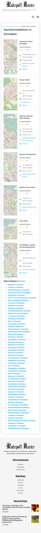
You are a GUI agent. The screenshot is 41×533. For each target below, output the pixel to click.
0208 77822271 (27, 171)
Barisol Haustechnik (27, 154)
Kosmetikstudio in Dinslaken (18, 358)
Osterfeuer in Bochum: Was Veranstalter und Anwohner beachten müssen (16, 507)
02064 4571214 (27, 99)
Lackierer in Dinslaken (15, 287)
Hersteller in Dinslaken (16, 337)
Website (24, 69)
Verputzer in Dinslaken (16, 397)
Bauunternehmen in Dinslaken (18, 300)
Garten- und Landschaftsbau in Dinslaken (22, 298)
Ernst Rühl (23, 221)
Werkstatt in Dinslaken (15, 334)
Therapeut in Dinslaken (16, 415)
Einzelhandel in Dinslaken (16, 384)
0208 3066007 (26, 266)
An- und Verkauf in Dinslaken (18, 405)
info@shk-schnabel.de (28, 269)
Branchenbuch (11, 26)
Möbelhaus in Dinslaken (16, 345)
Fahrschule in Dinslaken (16, 381)
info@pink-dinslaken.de (29, 207)
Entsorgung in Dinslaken (16, 347)
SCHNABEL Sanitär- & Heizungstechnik (27, 246)
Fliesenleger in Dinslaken (16, 324)
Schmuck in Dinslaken (15, 353)
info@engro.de (26, 102)
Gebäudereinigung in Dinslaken (18, 290)
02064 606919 (26, 204)
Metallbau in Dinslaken (16, 305)
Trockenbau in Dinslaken (16, 316)
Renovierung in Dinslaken (16, 394)
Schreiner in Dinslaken (15, 342)
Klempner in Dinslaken (15, 308)
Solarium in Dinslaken (15, 418)
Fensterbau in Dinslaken (16, 303)
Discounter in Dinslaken (16, 389)
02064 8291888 (27, 60)
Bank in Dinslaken (14, 373)
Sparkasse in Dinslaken (16, 376)
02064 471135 (26, 135)
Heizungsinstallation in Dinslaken (19, 311)
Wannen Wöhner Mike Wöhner (26, 117)
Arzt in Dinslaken (14, 366)
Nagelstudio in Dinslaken (16, 360)
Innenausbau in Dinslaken (17, 339)
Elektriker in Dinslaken (15, 326)
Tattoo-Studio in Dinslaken (17, 410)
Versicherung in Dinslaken (17, 379)
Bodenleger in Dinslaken (16, 319)
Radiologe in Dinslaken (16, 423)
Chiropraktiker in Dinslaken (17, 371)
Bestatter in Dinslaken (15, 285)
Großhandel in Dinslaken (16, 363)
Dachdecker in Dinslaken (16, 295)
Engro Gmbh (24, 80)
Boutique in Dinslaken (15, 402)
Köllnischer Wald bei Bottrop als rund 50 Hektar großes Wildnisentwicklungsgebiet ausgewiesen (14, 519)
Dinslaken (17, 26)
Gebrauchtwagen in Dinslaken (18, 329)
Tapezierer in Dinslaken (16, 392)
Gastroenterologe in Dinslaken (18, 428)
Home (5, 26)
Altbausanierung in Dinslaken (18, 313)
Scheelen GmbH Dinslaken (26, 42)
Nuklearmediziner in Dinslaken (18, 413)
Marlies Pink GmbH (27, 187)
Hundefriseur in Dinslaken (17, 426)
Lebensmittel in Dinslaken (17, 386)
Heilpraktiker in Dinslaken (17, 368)
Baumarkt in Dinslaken (16, 355)
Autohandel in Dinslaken (16, 350)
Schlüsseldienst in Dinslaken (18, 400)
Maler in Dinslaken (14, 321)
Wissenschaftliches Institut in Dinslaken (21, 420)
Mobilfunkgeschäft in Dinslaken (19, 332)
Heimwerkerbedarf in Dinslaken (19, 407)
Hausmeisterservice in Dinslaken (19, 292)
